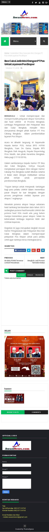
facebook (39, 275)
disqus (30, 275)
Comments (36, 412)
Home (6, 53)
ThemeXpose (29, 529)
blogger (21, 275)
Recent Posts (13, 412)
